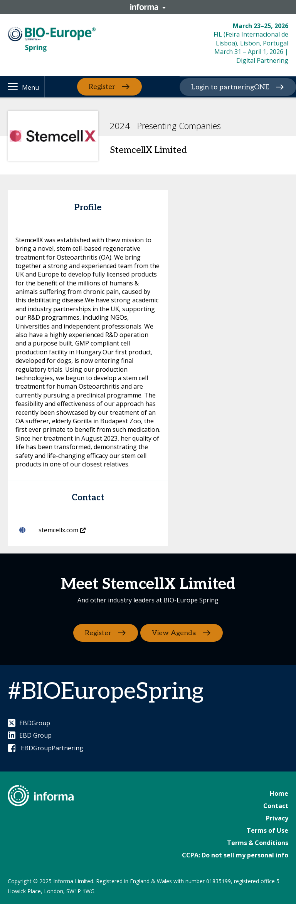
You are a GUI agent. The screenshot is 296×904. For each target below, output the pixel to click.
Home (279, 793)
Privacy (277, 818)
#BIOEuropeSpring (106, 692)
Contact (275, 806)
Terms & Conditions (257, 843)
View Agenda (175, 633)
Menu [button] (30, 87)
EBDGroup (29, 723)
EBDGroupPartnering (45, 748)
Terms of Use (267, 830)
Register (102, 87)
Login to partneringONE (230, 87)
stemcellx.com (52, 530)
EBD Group (30, 735)
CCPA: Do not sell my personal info (235, 855)
